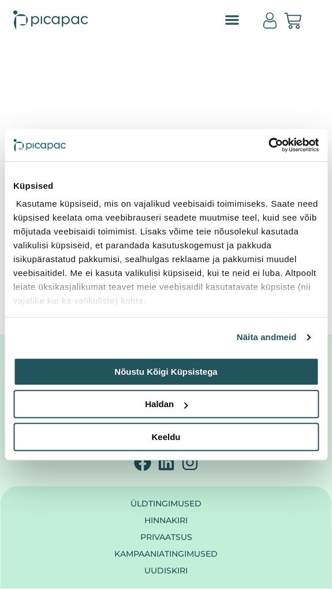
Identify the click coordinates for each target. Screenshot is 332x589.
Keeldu (165, 437)
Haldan (166, 404)
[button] (232, 20)
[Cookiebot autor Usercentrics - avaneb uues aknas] (268, 144)
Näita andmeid (267, 337)
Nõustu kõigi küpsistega (165, 371)
